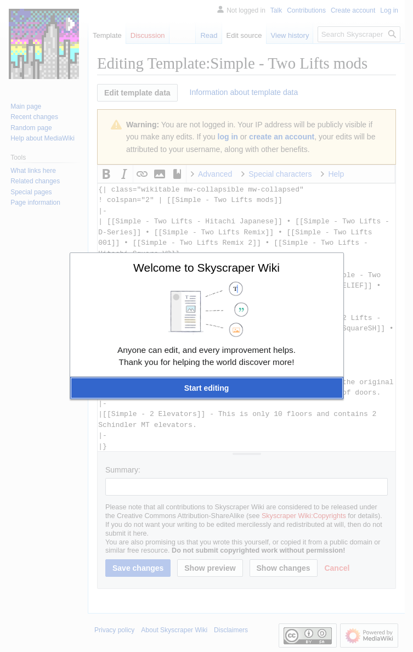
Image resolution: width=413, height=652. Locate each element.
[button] (206, 388)
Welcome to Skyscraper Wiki (206, 267)
